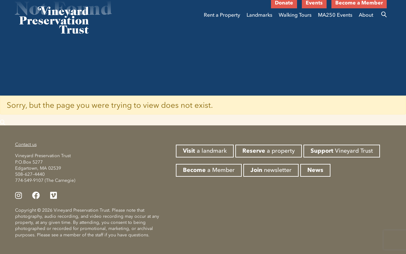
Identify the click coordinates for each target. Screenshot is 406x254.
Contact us (26, 144)
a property (268, 150)
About (366, 15)
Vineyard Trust (342, 150)
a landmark (205, 150)
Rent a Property (222, 15)
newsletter (271, 170)
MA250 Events (335, 15)
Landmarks (259, 15)
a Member (209, 170)
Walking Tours (295, 15)
